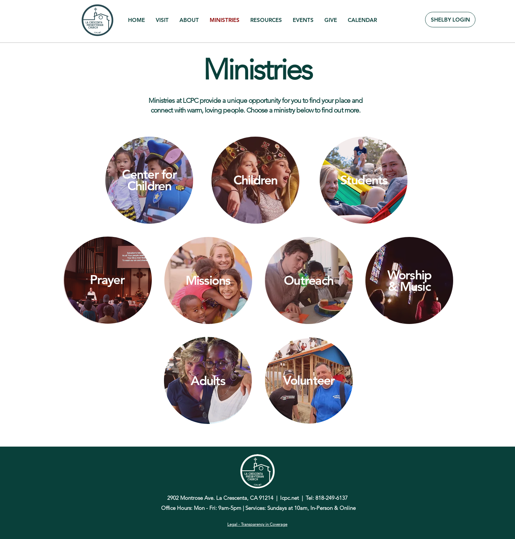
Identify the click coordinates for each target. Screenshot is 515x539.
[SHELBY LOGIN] (450, 19)
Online (347, 507)
